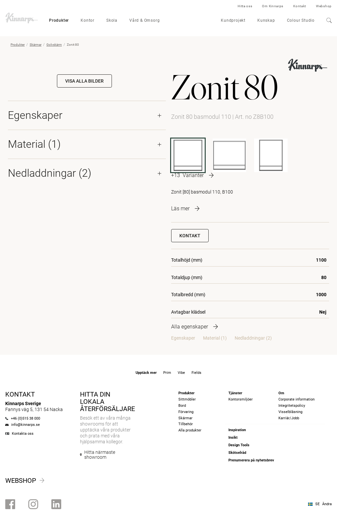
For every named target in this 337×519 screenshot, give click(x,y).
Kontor (87, 20)
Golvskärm (54, 44)
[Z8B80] (271, 155)
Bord (182, 405)
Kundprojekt (233, 20)
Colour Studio (301, 20)
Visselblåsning (290, 412)
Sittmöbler (187, 399)
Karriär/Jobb (288, 418)
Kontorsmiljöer (240, 399)
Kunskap (266, 20)
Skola (111, 20)
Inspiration (237, 430)
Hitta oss (245, 6)
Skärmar (35, 44)
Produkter (59, 20)
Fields (196, 373)
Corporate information (296, 399)
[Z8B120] (229, 155)
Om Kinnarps (272, 6)
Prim (167, 373)
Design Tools (238, 445)
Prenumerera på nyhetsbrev (251, 460)
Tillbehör (185, 424)
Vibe (181, 373)
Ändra (327, 504)
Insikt (233, 437)
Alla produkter (189, 430)
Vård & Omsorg (144, 20)
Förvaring (186, 412)
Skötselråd (237, 453)
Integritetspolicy (291, 405)
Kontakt (299, 6)
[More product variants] (192, 175)
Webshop (324, 6)
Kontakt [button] (189, 235)
